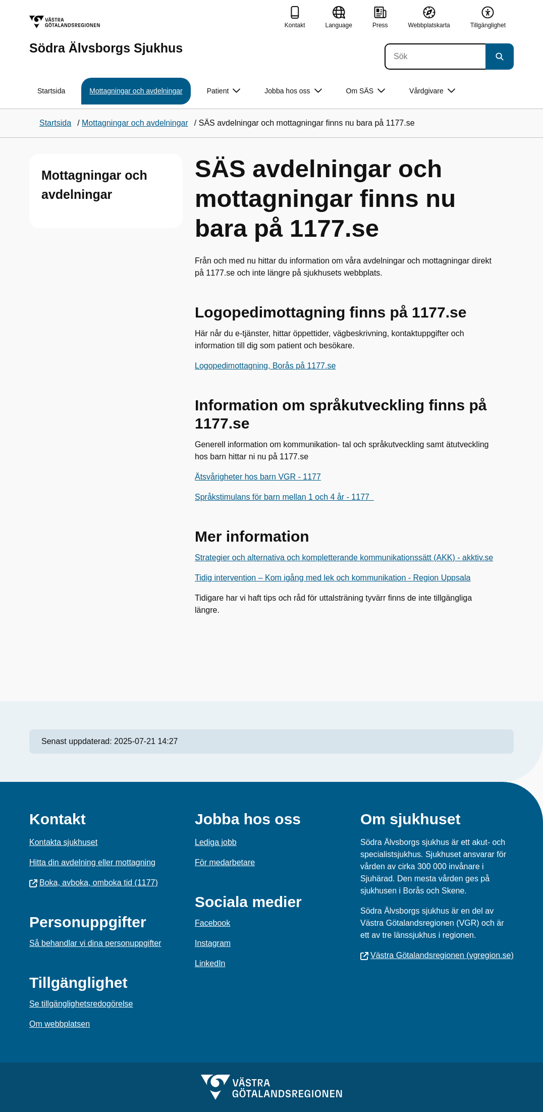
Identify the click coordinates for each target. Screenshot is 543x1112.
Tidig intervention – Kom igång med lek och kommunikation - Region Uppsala (332, 577)
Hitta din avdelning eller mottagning (92, 862)
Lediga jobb (216, 842)
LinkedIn (210, 963)
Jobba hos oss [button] (292, 91)
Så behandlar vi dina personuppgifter (95, 943)
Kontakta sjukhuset (63, 842)
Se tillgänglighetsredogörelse (81, 1003)
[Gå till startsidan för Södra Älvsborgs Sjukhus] (106, 35)
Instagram (213, 943)
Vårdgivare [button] (432, 91)
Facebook (212, 923)
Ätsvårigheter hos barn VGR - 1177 (258, 476)
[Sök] (435, 56)
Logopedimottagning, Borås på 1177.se (265, 365)
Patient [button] (224, 91)
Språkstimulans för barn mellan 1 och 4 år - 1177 (284, 497)
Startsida (51, 91)
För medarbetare (225, 862)
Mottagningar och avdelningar (135, 91)
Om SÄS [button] (365, 91)
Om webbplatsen (59, 1024)
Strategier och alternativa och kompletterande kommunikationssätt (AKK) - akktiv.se (344, 557)
